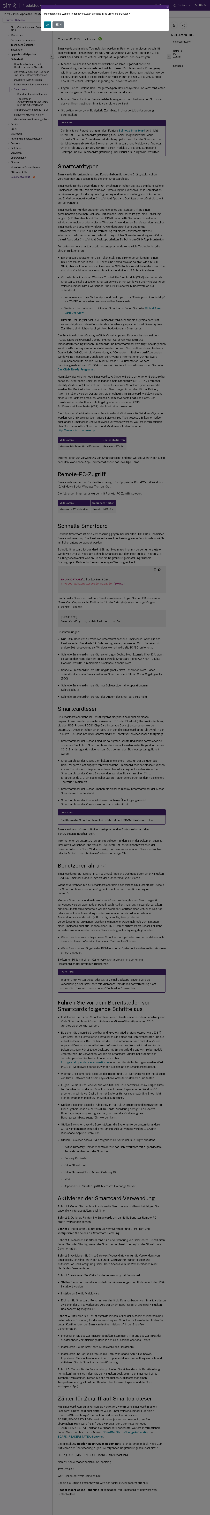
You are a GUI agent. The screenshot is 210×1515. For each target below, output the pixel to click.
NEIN (58, 24)
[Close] (167, 7)
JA (47, 24)
